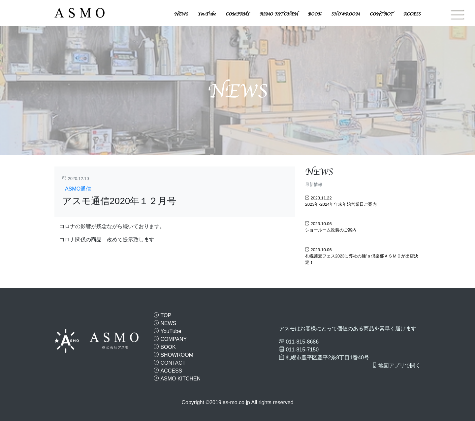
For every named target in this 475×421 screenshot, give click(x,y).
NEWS (181, 14)
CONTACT (382, 14)
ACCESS (412, 14)
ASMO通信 (78, 189)
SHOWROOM (345, 14)
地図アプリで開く (396, 365)
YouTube (207, 14)
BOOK (314, 14)
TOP (162, 315)
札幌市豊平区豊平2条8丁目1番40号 (327, 357)
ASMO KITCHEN (279, 14)
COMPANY (238, 14)
